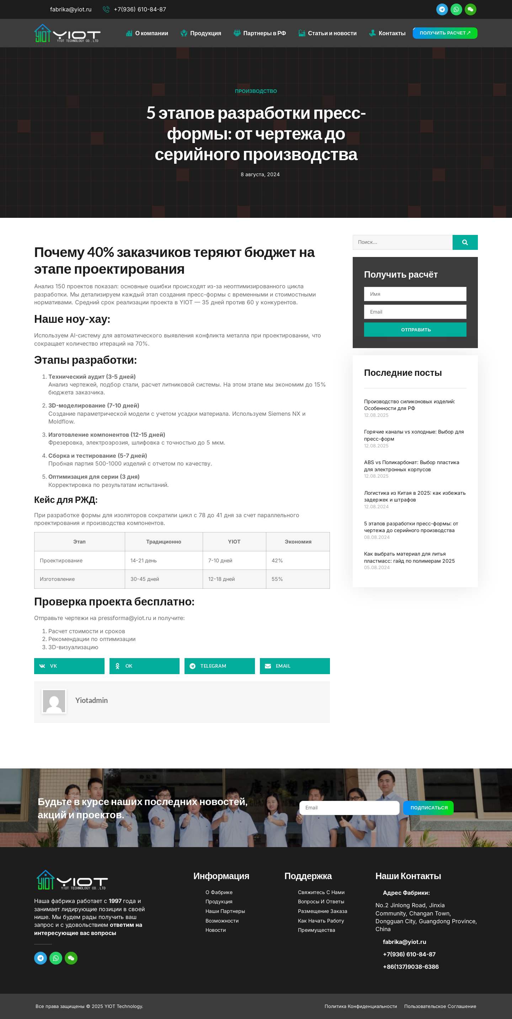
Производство (256, 91)
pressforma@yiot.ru (124, 617)
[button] (69, 666)
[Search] (465, 242)
